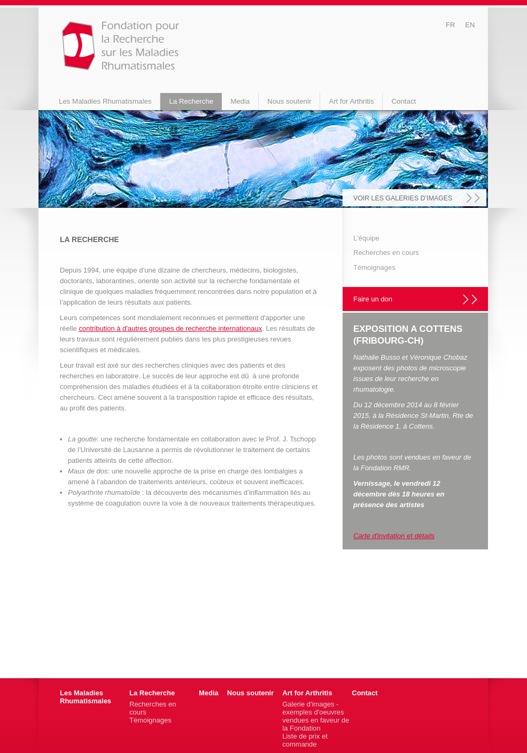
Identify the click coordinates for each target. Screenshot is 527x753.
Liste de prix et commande (305, 740)
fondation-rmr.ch (120, 45)
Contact (403, 101)
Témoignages (374, 267)
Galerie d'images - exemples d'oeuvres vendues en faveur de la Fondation (315, 716)
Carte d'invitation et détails (394, 536)
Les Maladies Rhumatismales (105, 101)
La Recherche (191, 101)
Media (240, 101)
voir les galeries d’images (402, 198)
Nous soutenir (289, 101)
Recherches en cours (386, 253)
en (470, 25)
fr (450, 25)
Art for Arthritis (351, 101)
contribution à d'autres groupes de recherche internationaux (170, 328)
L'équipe (366, 238)
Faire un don (372, 299)
